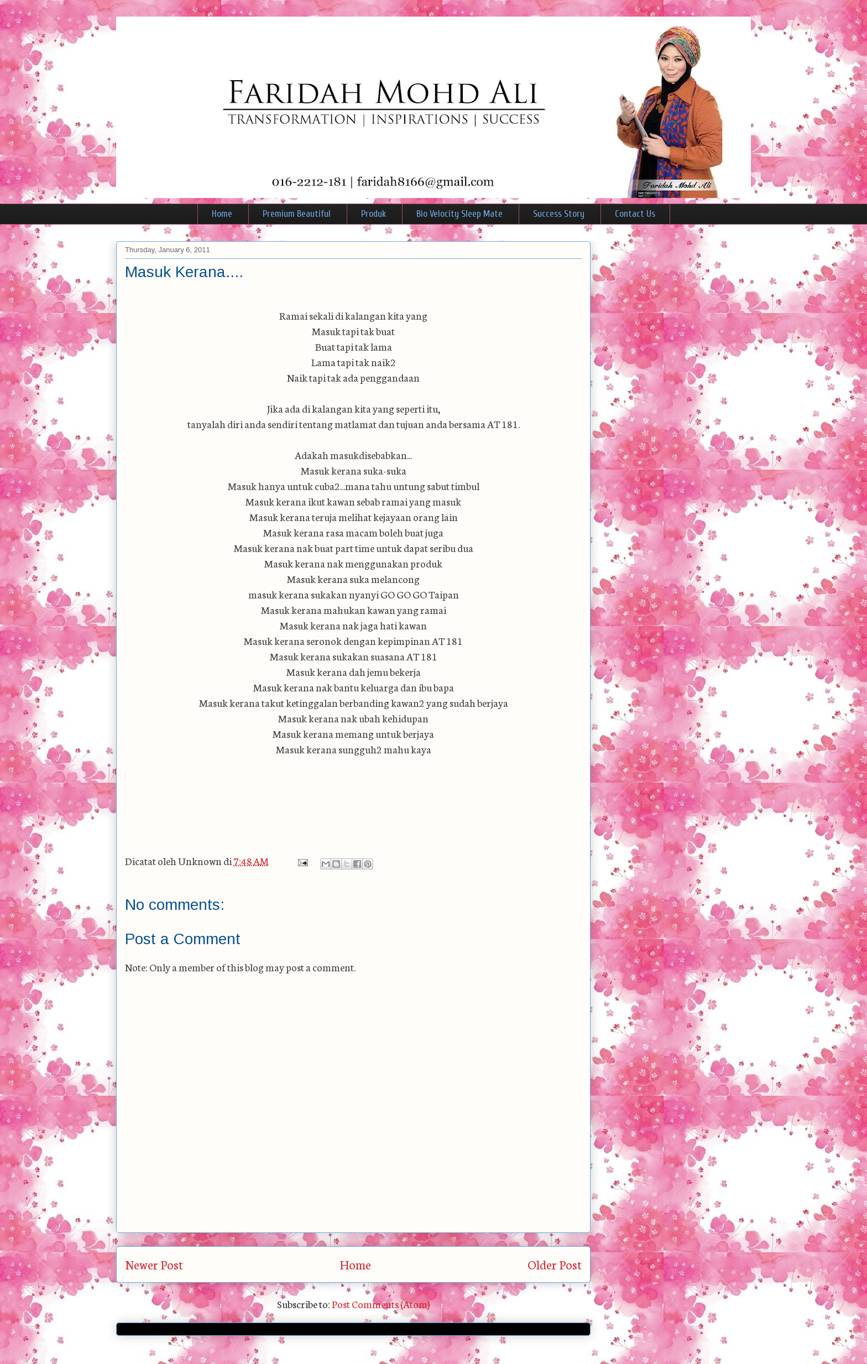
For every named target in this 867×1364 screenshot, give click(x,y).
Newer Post (154, 1264)
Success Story (558, 214)
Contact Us (635, 214)
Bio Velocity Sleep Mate (459, 214)
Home (222, 214)
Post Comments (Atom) (381, 1304)
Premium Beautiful (297, 214)
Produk (373, 214)
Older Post (554, 1264)
